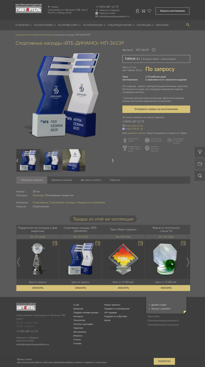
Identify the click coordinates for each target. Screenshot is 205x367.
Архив (107, 320)
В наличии (22, 25)
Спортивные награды (62, 202)
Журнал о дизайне (161, 308)
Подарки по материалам (116, 308)
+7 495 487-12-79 (27, 331)
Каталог (28, 35)
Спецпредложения (120, 25)
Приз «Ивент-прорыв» (123, 229)
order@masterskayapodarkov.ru (114, 16)
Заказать (37, 288)
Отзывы (77, 343)
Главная (19, 35)
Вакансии (162, 25)
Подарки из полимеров (91, 202)
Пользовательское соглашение (163, 325)
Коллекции (144, 25)
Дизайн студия (158, 304)
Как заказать (79, 331)
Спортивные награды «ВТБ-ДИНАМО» (80, 230)
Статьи (77, 339)
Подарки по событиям (115, 316)
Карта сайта (154, 316)
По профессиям (68, 25)
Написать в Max (107, 13)
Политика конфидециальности (163, 321)
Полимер (38, 195)
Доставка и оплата (91, 180)
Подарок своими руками (85, 312)
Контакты (78, 316)
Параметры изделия (32, 180)
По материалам (93, 25)
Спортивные (47, 35)
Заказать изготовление (172, 11)
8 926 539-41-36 (134, 126)
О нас (76, 304)
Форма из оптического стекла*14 (166, 230)
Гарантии (115, 180)
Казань (54, 7)
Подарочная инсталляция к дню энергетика (37, 230)
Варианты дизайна (62, 180)
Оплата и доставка (83, 324)
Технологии (79, 320)
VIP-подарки (110, 312)
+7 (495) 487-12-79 (107, 7)
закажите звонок (136, 133)
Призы (36, 35)
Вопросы (77, 335)
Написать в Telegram (109, 10)
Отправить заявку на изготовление (156, 109)
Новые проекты (112, 304)
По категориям (43, 25)
